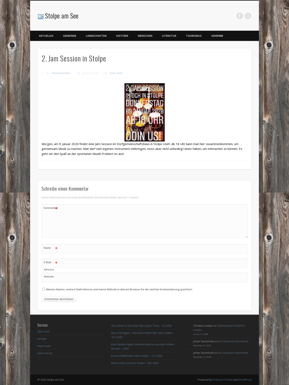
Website (49, 276)
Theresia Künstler (60, 73)
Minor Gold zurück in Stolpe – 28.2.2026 (134, 363)
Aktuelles (46, 36)
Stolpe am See (61, 15)
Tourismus (194, 36)
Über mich (43, 331)
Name (51, 247)
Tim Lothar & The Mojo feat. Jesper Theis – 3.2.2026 (141, 325)
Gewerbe (217, 36)
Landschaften (96, 36)
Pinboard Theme (223, 379)
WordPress (245, 379)
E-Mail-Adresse (51, 265)
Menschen (145, 36)
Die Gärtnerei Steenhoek (233, 341)
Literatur (169, 36)
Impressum (44, 346)
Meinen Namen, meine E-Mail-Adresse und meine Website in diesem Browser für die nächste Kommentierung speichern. (119, 289)
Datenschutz (45, 353)
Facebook (239, 16)
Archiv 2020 (116, 73)
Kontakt (41, 338)
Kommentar (51, 207)
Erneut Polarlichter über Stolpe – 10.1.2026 (136, 356)
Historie (122, 36)
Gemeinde (69, 36)
